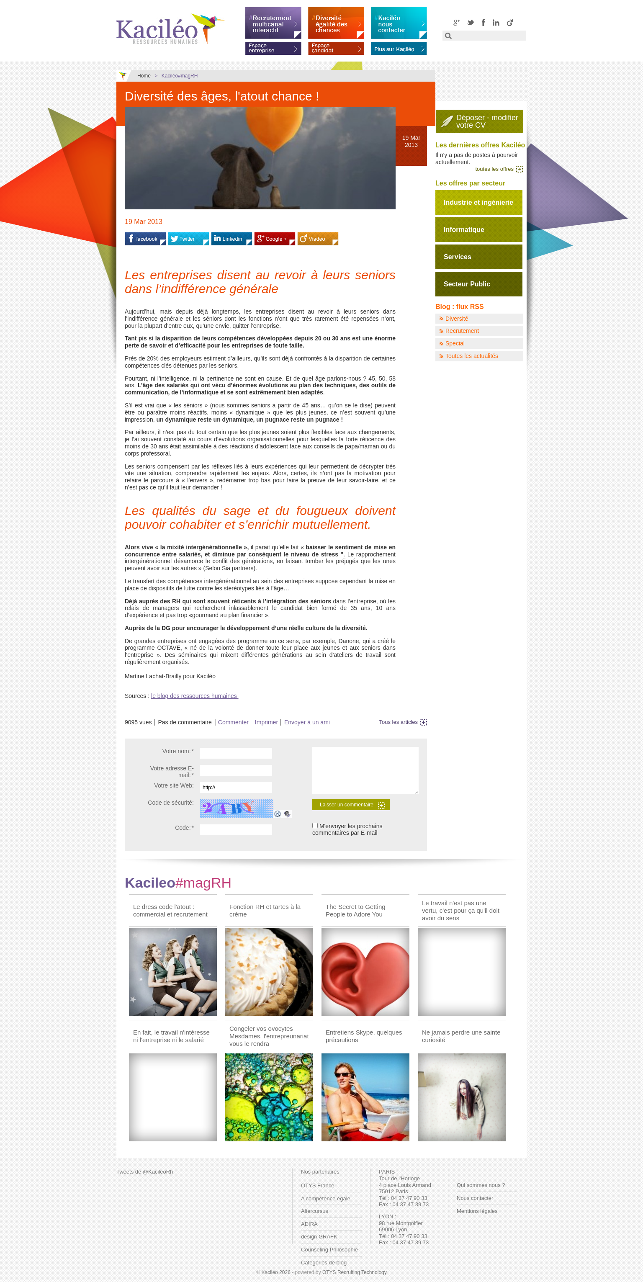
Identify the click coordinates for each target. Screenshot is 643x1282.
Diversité (456, 318)
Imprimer (266, 722)
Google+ (456, 22)
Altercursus (314, 1211)
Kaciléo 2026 (275, 1272)
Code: (184, 827)
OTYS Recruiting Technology (354, 1272)
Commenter (233, 722)
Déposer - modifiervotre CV (487, 121)
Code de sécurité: (171, 802)
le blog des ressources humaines (195, 695)
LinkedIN (496, 22)
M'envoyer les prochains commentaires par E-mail (347, 830)
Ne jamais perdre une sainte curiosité (461, 1036)
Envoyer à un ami (307, 722)
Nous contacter (475, 1198)
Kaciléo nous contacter (399, 23)
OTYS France (317, 1185)
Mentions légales (477, 1211)
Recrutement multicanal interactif (273, 23)
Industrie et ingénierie (478, 202)
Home (144, 76)
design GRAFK (319, 1236)
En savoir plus (399, 47)
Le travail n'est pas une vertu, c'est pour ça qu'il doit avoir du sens (460, 910)
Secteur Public (467, 284)
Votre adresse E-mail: (172, 772)
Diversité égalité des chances (336, 23)
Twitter (470, 22)
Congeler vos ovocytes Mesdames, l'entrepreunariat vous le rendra (269, 1036)
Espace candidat (336, 47)
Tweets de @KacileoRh (144, 1172)
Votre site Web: (174, 785)
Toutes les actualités (471, 356)
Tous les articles (398, 722)
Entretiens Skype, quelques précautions (364, 1036)
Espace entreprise (273, 47)
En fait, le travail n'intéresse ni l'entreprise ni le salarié (171, 1036)
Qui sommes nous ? (481, 1185)
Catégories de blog (324, 1262)
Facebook (483, 22)
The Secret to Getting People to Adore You (356, 910)
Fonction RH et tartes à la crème (265, 910)
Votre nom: (178, 751)
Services (457, 256)
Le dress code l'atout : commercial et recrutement (170, 910)
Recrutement (462, 330)
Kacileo (178, 883)
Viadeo (510, 22)
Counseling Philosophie (329, 1249)
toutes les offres (494, 169)
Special (455, 343)
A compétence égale (325, 1198)
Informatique (464, 229)
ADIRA (309, 1224)
